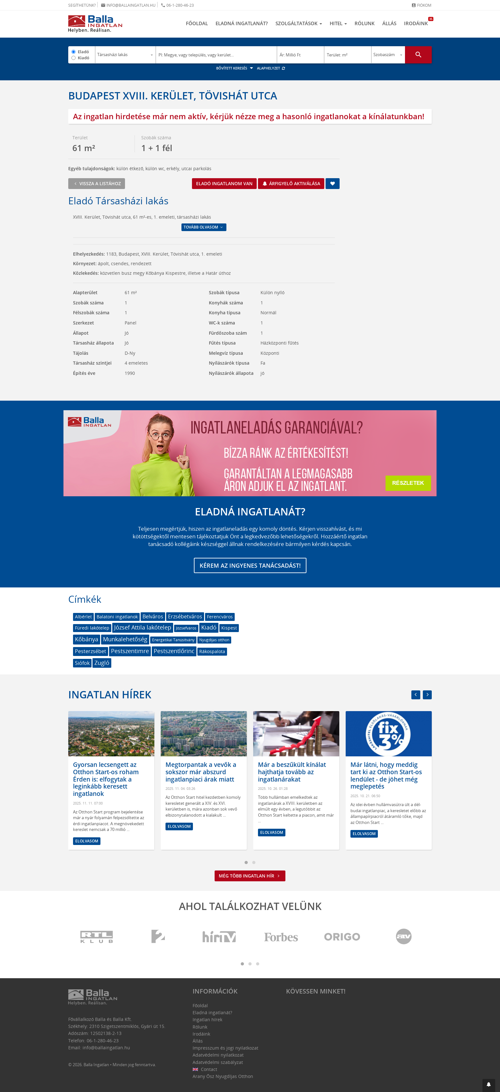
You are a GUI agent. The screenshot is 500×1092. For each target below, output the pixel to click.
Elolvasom (86, 841)
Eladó (83, 52)
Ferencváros (220, 617)
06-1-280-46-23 (177, 5)
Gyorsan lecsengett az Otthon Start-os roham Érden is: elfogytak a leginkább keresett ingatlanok (106, 779)
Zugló (101, 662)
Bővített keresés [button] (235, 68)
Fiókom (421, 5)
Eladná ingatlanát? (242, 23)
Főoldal (197, 23)
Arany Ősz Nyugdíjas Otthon (223, 1076)
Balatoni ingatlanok (117, 617)
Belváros (153, 616)
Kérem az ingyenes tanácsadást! (250, 565)
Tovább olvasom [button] (204, 227)
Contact (205, 1069)
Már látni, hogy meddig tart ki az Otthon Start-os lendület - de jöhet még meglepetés (386, 775)
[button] (488, 1085)
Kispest (229, 628)
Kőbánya (86, 639)
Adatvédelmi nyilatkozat (218, 1055)
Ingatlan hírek (109, 694)
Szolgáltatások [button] (299, 23)
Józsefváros (186, 628)
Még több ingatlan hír (250, 876)
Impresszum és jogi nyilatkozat (225, 1048)
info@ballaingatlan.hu (128, 5)
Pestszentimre (130, 651)
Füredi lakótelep (92, 628)
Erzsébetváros (185, 616)
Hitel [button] (338, 23)
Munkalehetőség (125, 639)
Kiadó (83, 58)
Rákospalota (212, 651)
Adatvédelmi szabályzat (218, 1062)
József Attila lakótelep (142, 627)
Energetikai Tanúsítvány (173, 640)
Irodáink (418, 21)
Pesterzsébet (90, 651)
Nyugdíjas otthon (214, 640)
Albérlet (83, 617)
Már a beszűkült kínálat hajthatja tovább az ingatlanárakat (292, 772)
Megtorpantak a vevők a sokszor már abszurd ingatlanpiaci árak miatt (200, 772)
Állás (389, 23)
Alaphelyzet (271, 68)
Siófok (82, 662)
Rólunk (365, 23)
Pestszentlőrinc (174, 651)
